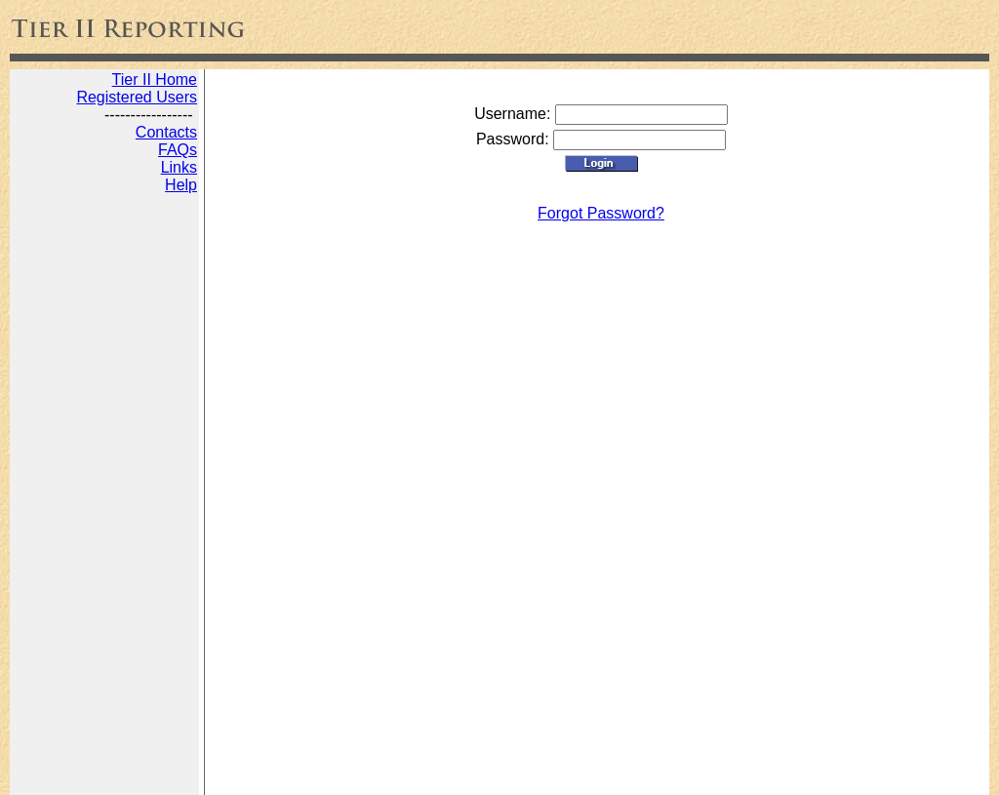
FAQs (177, 149)
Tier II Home (154, 79)
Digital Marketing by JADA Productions (330, 773)
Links (179, 167)
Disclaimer (497, 773)
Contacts (166, 132)
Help (181, 185)
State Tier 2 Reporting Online (106, 773)
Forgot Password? (601, 213)
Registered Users (136, 97)
